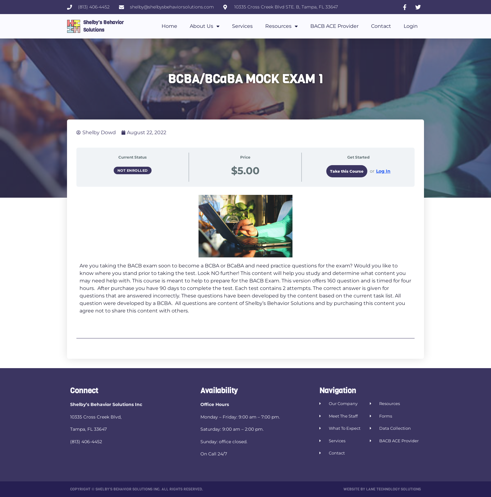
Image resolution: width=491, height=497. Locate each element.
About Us (205, 26)
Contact (381, 26)
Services (242, 26)
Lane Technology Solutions (393, 489)
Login (411, 26)
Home (169, 26)
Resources (281, 26)
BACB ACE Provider (334, 26)
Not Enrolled (132, 170)
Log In (383, 171)
